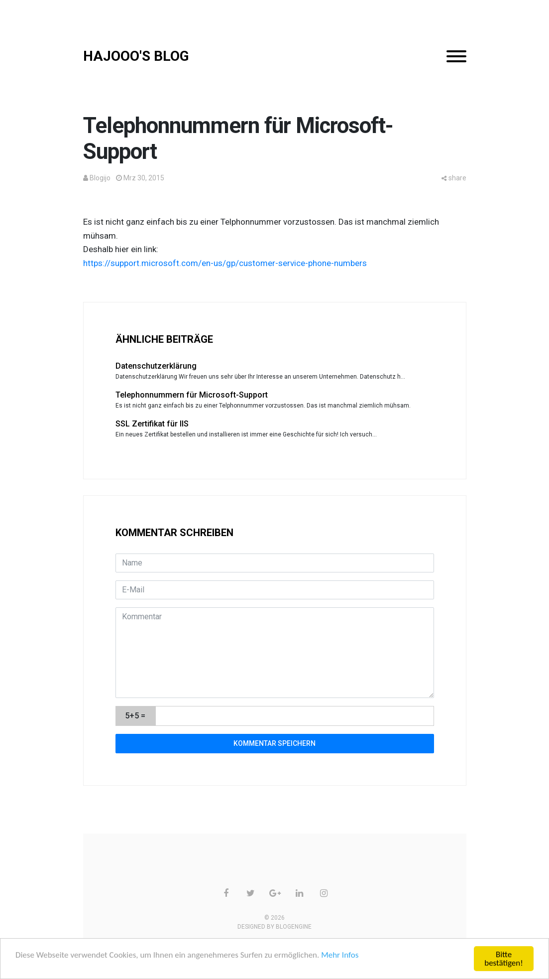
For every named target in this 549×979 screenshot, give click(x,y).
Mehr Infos (339, 955)
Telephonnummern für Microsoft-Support (191, 395)
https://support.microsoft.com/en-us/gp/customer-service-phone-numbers (225, 263)
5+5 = (135, 715)
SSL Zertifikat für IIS (152, 423)
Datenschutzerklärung (156, 366)
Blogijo (100, 178)
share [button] (453, 178)
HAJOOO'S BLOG (136, 56)
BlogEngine (294, 926)
